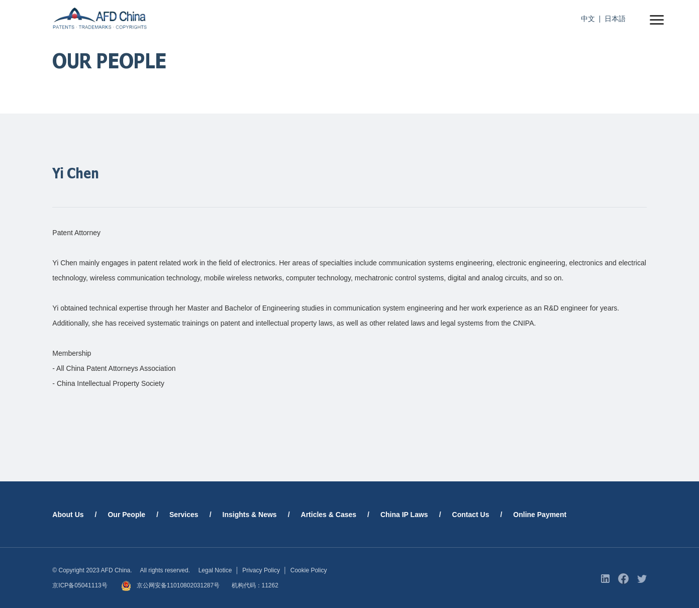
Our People (126, 515)
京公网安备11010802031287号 (171, 585)
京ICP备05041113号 (79, 585)
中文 (588, 19)
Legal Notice (215, 570)
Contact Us (470, 515)
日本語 (615, 19)
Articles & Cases (329, 515)
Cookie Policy (308, 570)
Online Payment (539, 515)
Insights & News (250, 515)
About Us (67, 515)
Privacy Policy (261, 570)
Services (183, 515)
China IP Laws (404, 515)
